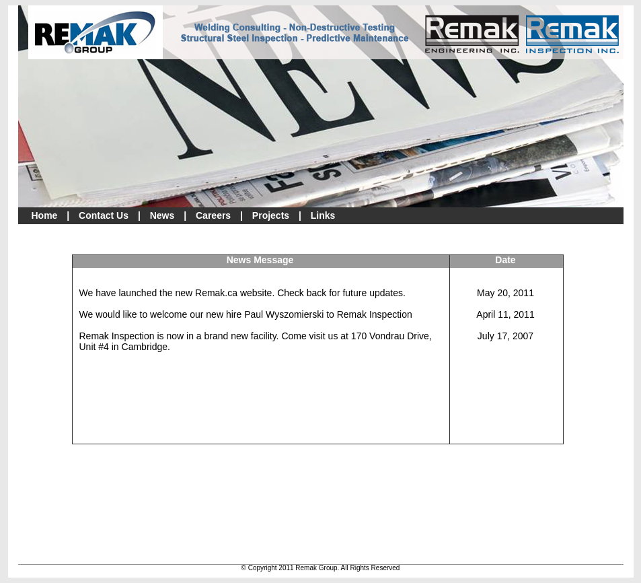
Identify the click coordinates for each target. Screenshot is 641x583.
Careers (213, 215)
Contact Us (103, 215)
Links (323, 215)
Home (45, 215)
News (162, 215)
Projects (270, 215)
